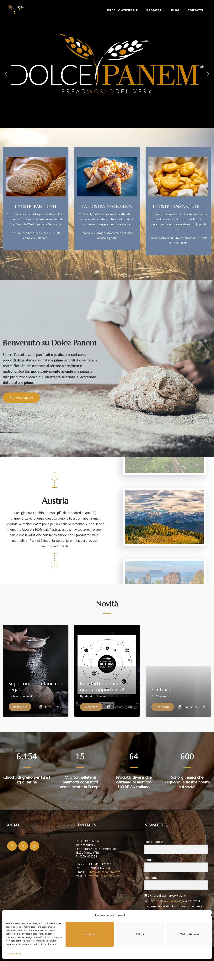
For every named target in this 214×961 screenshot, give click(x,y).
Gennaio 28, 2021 (120, 707)
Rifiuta (140, 934)
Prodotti (156, 10)
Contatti (195, 10)
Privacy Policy (14, 953)
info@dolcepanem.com (104, 872)
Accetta (89, 934)
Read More (20, 707)
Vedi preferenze (190, 934)
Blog (175, 10)
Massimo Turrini (23, 696)
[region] (107, 74)
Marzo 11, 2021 (51, 707)
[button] (6, 74)
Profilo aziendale (122, 10)
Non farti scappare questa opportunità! (102, 687)
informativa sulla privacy (166, 901)
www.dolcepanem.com (104, 876)
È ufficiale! (162, 690)
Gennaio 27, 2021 (192, 707)
